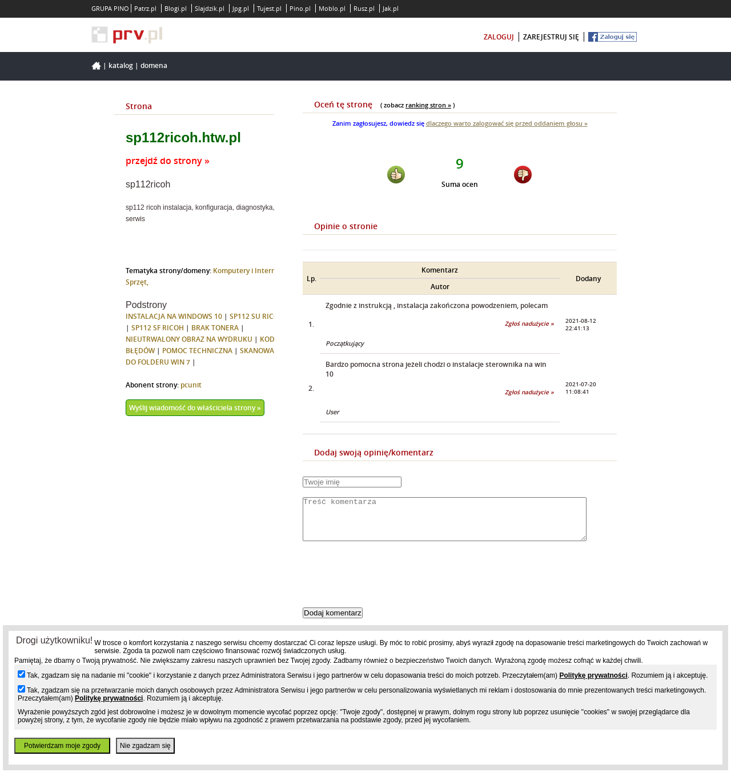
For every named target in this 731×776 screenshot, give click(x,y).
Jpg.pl (240, 8)
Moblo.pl (332, 8)
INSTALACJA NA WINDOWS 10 (174, 316)
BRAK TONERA (215, 328)
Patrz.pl (145, 8)
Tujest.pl (269, 8)
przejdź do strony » (168, 160)
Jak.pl (391, 8)
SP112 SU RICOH (257, 316)
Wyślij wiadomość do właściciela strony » (195, 408)
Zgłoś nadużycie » (529, 323)
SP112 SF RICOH (157, 328)
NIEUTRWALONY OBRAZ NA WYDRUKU (189, 339)
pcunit (191, 385)
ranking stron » (428, 105)
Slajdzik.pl (209, 8)
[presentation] (389, 584)
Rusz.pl (364, 8)
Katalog (121, 65)
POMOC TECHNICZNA (197, 350)
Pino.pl (300, 8)
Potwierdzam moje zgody (62, 746)
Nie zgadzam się (145, 746)
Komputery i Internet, (248, 270)
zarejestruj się (551, 37)
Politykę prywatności (593, 675)
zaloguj (499, 37)
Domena (153, 65)
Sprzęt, (137, 282)
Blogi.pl (175, 8)
